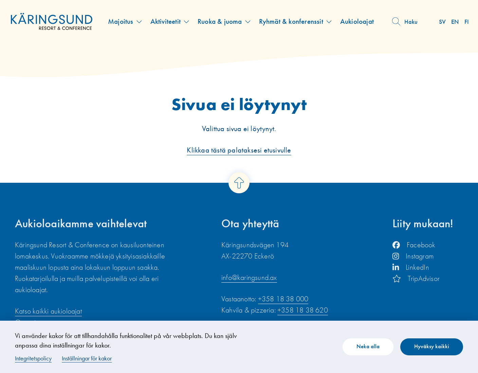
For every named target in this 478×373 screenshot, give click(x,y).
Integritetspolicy (33, 358)
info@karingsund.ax (249, 277)
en (455, 21)
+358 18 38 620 (302, 310)
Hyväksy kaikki (431, 346)
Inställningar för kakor (87, 358)
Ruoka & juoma (220, 21)
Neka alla (368, 346)
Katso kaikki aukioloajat (48, 311)
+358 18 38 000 (283, 299)
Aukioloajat (357, 21)
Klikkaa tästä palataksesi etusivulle (239, 150)
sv (442, 21)
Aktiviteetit (165, 21)
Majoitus (120, 21)
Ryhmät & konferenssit (291, 21)
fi (466, 21)
